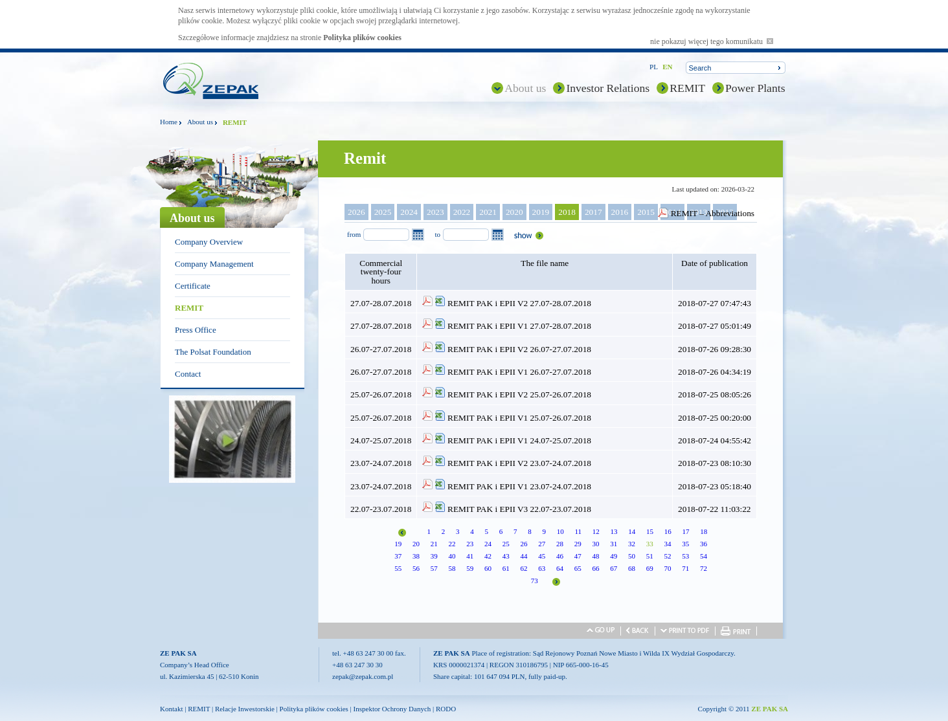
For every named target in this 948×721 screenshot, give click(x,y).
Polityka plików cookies (362, 37)
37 (397, 556)
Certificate (192, 286)
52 (667, 556)
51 (649, 556)
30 (595, 544)
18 (703, 531)
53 (685, 556)
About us (525, 88)
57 (434, 568)
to (437, 234)
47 (577, 556)
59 (469, 568)
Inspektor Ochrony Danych (392, 709)
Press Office (195, 330)
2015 (646, 212)
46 (559, 556)
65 (577, 568)
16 (668, 531)
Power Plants (755, 88)
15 (649, 531)
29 (577, 544)
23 (469, 544)
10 (560, 531)
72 (703, 568)
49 (613, 556)
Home (168, 122)
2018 (567, 212)
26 (523, 544)
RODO (446, 709)
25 (506, 544)
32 (631, 544)
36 (703, 544)
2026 (356, 212)
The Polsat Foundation (213, 352)
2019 (541, 212)
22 (451, 544)
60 (487, 568)
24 (487, 544)
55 (397, 568)
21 (434, 544)
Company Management (214, 264)
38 (416, 556)
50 (631, 556)
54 (703, 556)
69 (649, 568)
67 (613, 568)
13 (614, 531)
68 (631, 568)
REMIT (687, 88)
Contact (188, 374)
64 (559, 568)
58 (451, 568)
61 (506, 568)
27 (541, 544)
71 (685, 568)
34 (667, 544)
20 (416, 544)
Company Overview (209, 242)
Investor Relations (607, 88)
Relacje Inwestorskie (245, 709)
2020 (514, 212)
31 (613, 544)
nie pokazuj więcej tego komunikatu (711, 41)
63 (541, 568)
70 (667, 568)
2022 (462, 212)
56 (416, 568)
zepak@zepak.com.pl (362, 676)
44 (523, 556)
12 (596, 531)
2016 (620, 212)
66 (595, 568)
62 (523, 568)
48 (595, 556)
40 (451, 556)
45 (541, 556)
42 (487, 556)
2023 (435, 212)
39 (434, 556)
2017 (593, 212)
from (354, 234)
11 (577, 531)
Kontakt (171, 709)
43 (506, 556)
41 (469, 556)
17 (686, 531)
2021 (488, 212)
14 (631, 531)
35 (685, 544)
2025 (383, 212)
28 (559, 544)
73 (534, 580)
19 (397, 544)
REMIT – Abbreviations (712, 213)
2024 (409, 212)
